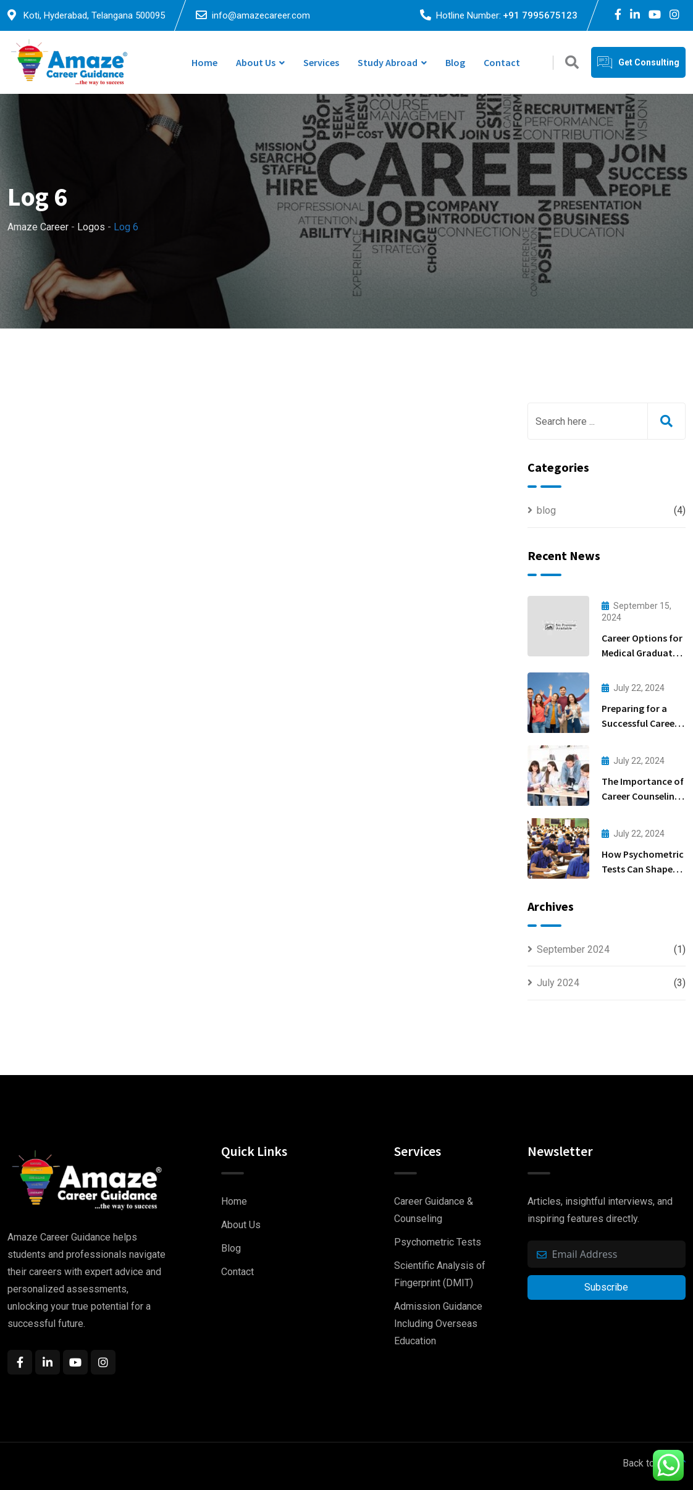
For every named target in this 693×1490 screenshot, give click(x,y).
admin (138, 474)
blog (546, 510)
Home (204, 62)
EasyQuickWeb (295, 1477)
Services (321, 62)
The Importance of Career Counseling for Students (643, 796)
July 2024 (558, 983)
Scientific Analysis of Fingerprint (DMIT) (439, 1274)
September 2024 (573, 949)
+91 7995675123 (540, 15)
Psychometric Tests (437, 1242)
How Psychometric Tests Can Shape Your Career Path (643, 869)
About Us (255, 62)
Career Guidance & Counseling (433, 1209)
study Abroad (388, 62)
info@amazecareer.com (261, 15)
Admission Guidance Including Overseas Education (438, 1323)
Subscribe (606, 1287)
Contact (502, 62)
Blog (455, 62)
